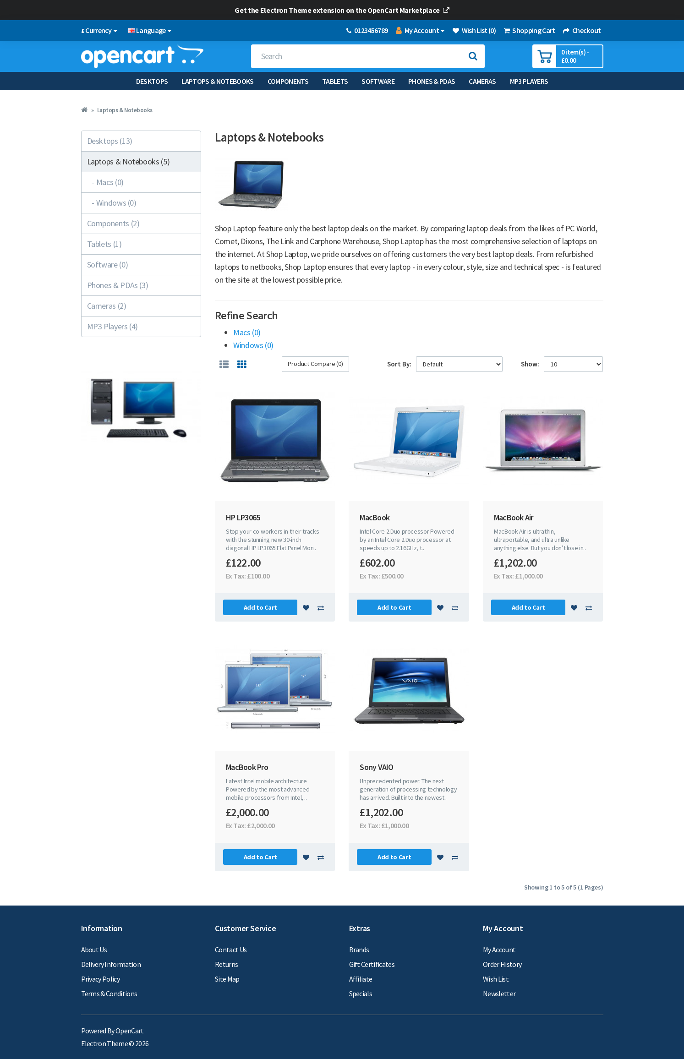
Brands (359, 949)
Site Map (227, 978)
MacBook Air (513, 517)
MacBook (374, 517)
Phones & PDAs (431, 81)
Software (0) (107, 264)
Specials (360, 993)
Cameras (482, 81)
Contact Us (230, 949)
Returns (226, 964)
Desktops (152, 81)
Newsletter (499, 993)
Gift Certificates (372, 964)
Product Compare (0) (315, 364)
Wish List (496, 978)
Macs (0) (247, 332)
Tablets (335, 81)
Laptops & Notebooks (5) (128, 161)
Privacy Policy (100, 978)
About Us (94, 949)
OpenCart (129, 1030)
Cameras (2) (106, 305)
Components (288, 81)
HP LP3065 (243, 517)
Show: (530, 364)
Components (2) (113, 223)
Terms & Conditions (109, 993)
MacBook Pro (247, 767)
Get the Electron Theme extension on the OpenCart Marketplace (342, 10)
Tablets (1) (104, 244)
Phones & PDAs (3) (117, 285)
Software (377, 81)
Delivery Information (111, 964)
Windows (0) (253, 345)
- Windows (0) (112, 202)
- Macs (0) (105, 182)
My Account (499, 949)
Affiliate (360, 978)
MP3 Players (529, 81)
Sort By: (399, 364)
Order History (502, 964)
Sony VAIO (376, 767)
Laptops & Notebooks (217, 81)
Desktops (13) (109, 141)
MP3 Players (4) (112, 326)
